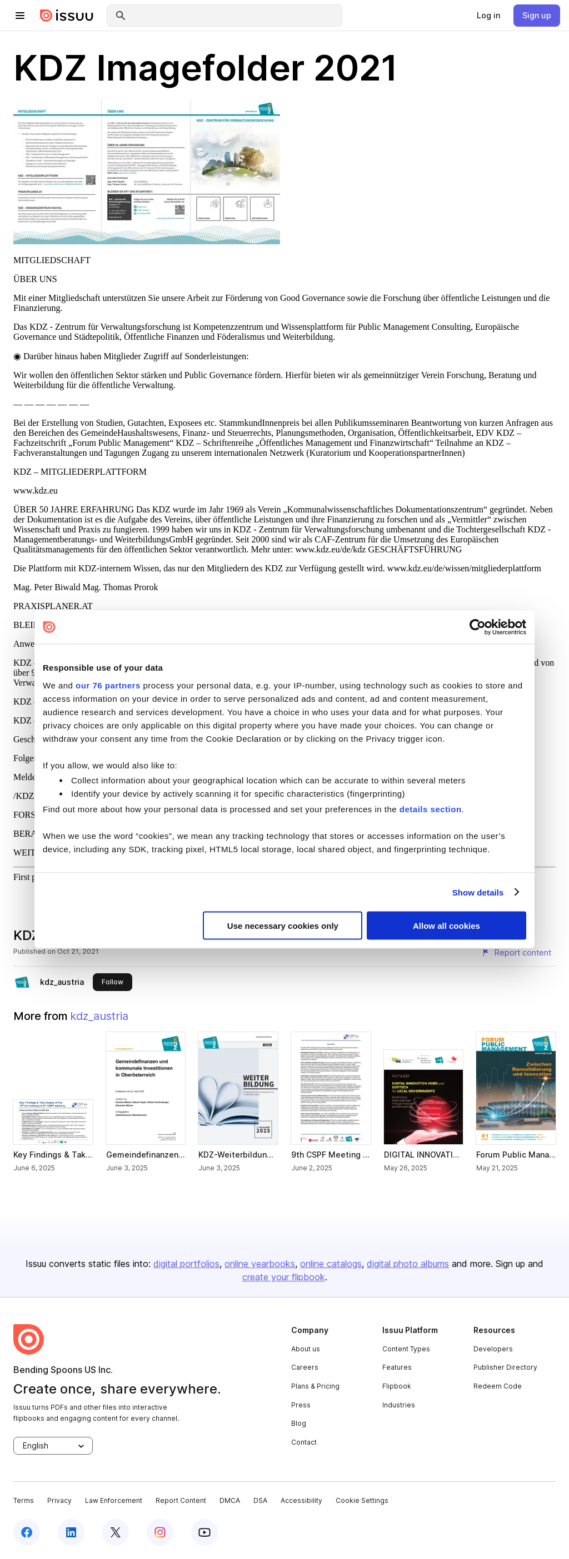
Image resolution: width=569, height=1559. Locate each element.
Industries (398, 1405)
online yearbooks (259, 1263)
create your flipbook (283, 1277)
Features (397, 1367)
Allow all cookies (446, 926)
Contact (304, 1442)
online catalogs (331, 1263)
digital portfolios (186, 1263)
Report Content (181, 1500)
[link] (488, 15)
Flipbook (396, 1386)
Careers (304, 1367)
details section (431, 809)
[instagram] (160, 1532)
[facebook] (26, 1532)
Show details (478, 892)
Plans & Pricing (315, 1386)
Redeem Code (497, 1386)
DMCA (229, 1500)
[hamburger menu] (20, 15)
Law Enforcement (113, 1500)
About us (305, 1349)
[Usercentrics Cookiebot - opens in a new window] (477, 627)
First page (31, 877)
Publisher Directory (505, 1367)
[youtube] (204, 1532)
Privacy (59, 1500)
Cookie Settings (362, 1500)
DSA (260, 1500)
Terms (23, 1500)
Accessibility (301, 1500)
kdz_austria (62, 982)
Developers (493, 1349)
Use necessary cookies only (282, 926)
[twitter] (115, 1532)
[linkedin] (71, 1532)
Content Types (406, 1349)
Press (301, 1405)
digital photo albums (408, 1263)
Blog (298, 1423)
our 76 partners (108, 685)
